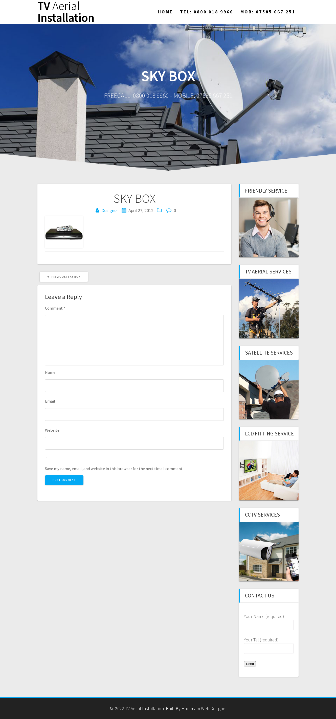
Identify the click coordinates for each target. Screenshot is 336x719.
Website (52, 430)
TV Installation (66, 12)
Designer (109, 210)
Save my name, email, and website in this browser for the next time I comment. (114, 468)
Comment (55, 308)
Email (50, 401)
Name (50, 372)
